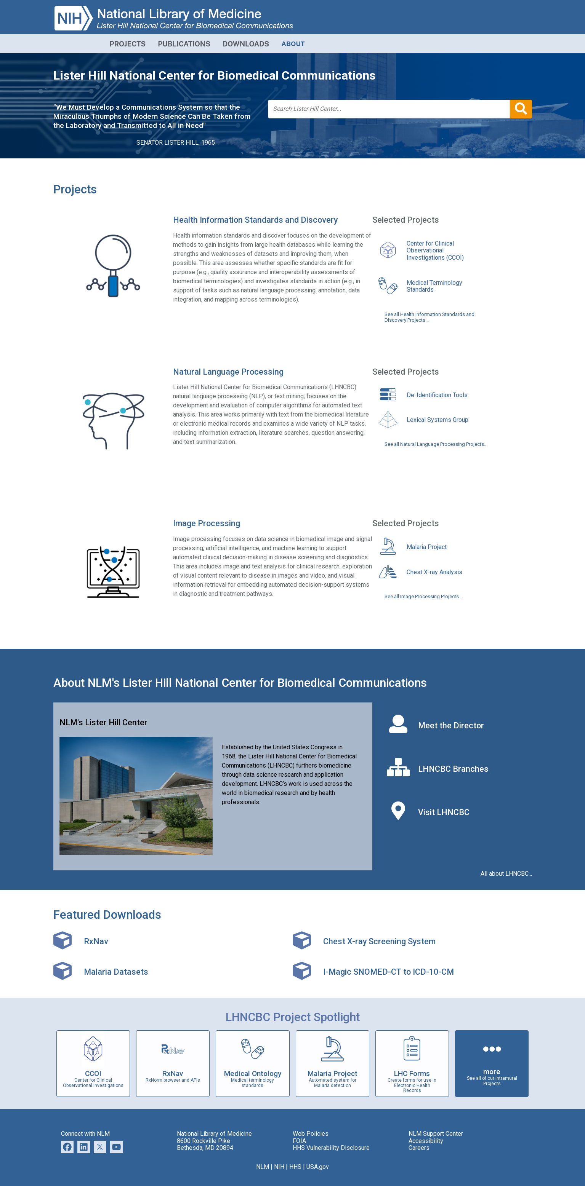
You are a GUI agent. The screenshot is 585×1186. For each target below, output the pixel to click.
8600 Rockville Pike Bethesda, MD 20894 (205, 1144)
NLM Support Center (436, 1133)
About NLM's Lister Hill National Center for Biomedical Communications (240, 683)
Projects (75, 189)
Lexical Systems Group (437, 419)
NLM (262, 1166)
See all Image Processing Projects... (423, 596)
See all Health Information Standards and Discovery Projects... (429, 317)
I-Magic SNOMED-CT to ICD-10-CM (388, 972)
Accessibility (426, 1140)
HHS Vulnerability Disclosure (331, 1147)
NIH (279, 1166)
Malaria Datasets (116, 972)
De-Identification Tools (437, 395)
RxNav (96, 941)
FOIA (299, 1140)
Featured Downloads (107, 915)
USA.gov (317, 1166)
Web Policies (311, 1133)
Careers (419, 1147)
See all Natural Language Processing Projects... (436, 444)
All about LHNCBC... (506, 873)
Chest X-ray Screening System (379, 941)
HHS (295, 1166)
